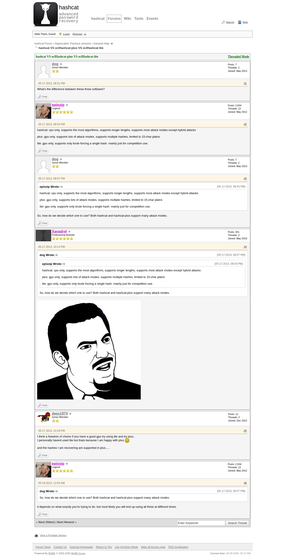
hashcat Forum (43, 43)
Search (230, 22)
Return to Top (104, 547)
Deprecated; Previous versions (73, 43)
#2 (245, 124)
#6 (245, 483)
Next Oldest (47, 522)
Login (66, 34)
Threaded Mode (238, 56)
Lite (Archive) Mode (126, 547)
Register (77, 34)
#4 (245, 246)
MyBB (51, 553)
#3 (245, 178)
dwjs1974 (60, 413)
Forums (114, 18)
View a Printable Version (53, 535)
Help (245, 22)
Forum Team (43, 547)
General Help (101, 43)
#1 (245, 83)
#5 (245, 430)
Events (152, 18)
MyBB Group (78, 553)
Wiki (127, 18)
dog (55, 64)
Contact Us (60, 547)
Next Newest (65, 522)
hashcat (97, 18)
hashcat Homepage (81, 547)
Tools (138, 18)
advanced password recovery (68, 13)
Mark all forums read (153, 547)
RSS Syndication (178, 547)
